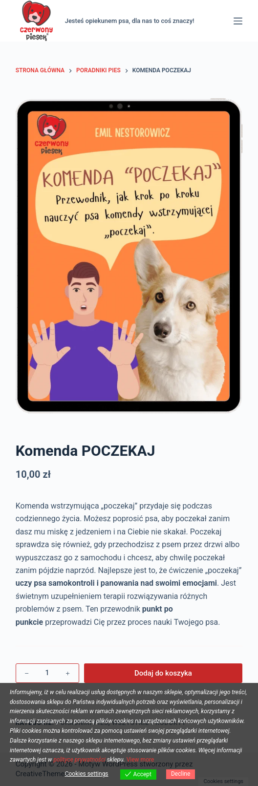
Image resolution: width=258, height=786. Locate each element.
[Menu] (238, 21)
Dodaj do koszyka (163, 673)
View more (140, 759)
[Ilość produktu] (47, 673)
